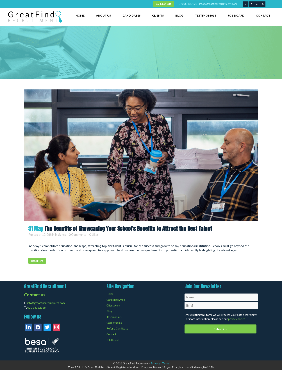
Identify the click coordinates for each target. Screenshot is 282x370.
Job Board (112, 340)
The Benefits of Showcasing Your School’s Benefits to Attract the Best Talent (128, 229)
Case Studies (114, 322)
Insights (60, 234)
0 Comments (77, 234)
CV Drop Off (163, 3)
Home (109, 294)
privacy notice (236, 319)
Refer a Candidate (117, 328)
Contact (111, 334)
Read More (37, 260)
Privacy (155, 363)
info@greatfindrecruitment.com (218, 3)
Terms (165, 363)
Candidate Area (115, 299)
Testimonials (114, 317)
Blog (109, 311)
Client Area (113, 305)
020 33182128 (188, 3)
